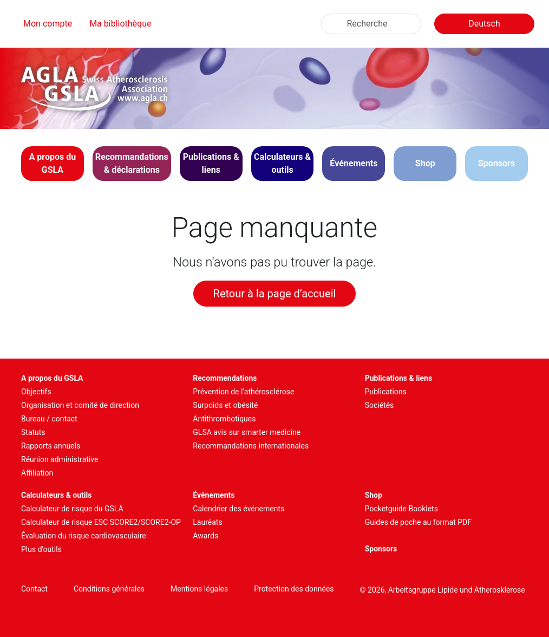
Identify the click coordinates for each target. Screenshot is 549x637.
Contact (34, 588)
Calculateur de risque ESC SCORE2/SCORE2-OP (101, 522)
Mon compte (47, 23)
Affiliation (37, 473)
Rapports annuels (50, 445)
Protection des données (294, 588)
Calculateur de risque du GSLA (72, 508)
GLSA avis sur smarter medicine (246, 432)
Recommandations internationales (251, 445)
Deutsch (484, 23)
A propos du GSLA (52, 378)
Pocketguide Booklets (401, 508)
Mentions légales (199, 588)
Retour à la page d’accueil (274, 293)
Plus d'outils (41, 549)
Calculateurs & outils (56, 495)
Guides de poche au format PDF (418, 522)
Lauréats (207, 522)
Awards (205, 535)
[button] (52, 163)
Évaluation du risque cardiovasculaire (83, 535)
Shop (425, 163)
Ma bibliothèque (120, 23)
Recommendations (225, 378)
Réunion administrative (59, 459)
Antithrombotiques (224, 418)
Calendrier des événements (238, 508)
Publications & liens (399, 378)
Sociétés (379, 405)
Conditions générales (109, 588)
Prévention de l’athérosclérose (243, 391)
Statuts (33, 432)
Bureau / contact (49, 418)
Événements (213, 495)
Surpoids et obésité (225, 405)
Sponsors (496, 163)
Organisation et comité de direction (80, 405)
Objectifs (36, 391)
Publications (386, 391)
